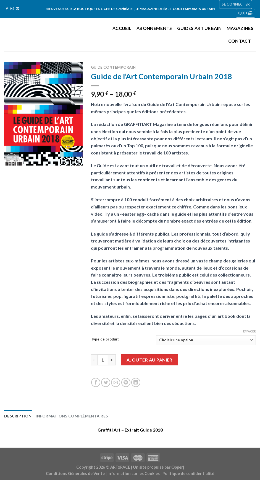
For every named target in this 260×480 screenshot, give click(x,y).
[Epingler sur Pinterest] (125, 382)
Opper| (177, 466)
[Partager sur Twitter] (105, 382)
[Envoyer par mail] (115, 382)
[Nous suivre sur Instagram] (12, 9)
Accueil (122, 28)
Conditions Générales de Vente (75, 472)
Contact (239, 40)
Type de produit (105, 339)
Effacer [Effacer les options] (249, 331)
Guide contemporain (113, 67)
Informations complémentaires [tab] (66, 415)
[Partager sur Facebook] (95, 382)
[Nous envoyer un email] (17, 9)
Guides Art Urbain (199, 28)
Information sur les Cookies (133, 472)
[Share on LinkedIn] (135, 382)
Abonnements (154, 28)
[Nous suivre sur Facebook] (7, 9)
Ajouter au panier (149, 359)
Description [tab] (17, 415)
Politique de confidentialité (188, 472)
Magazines (240, 28)
